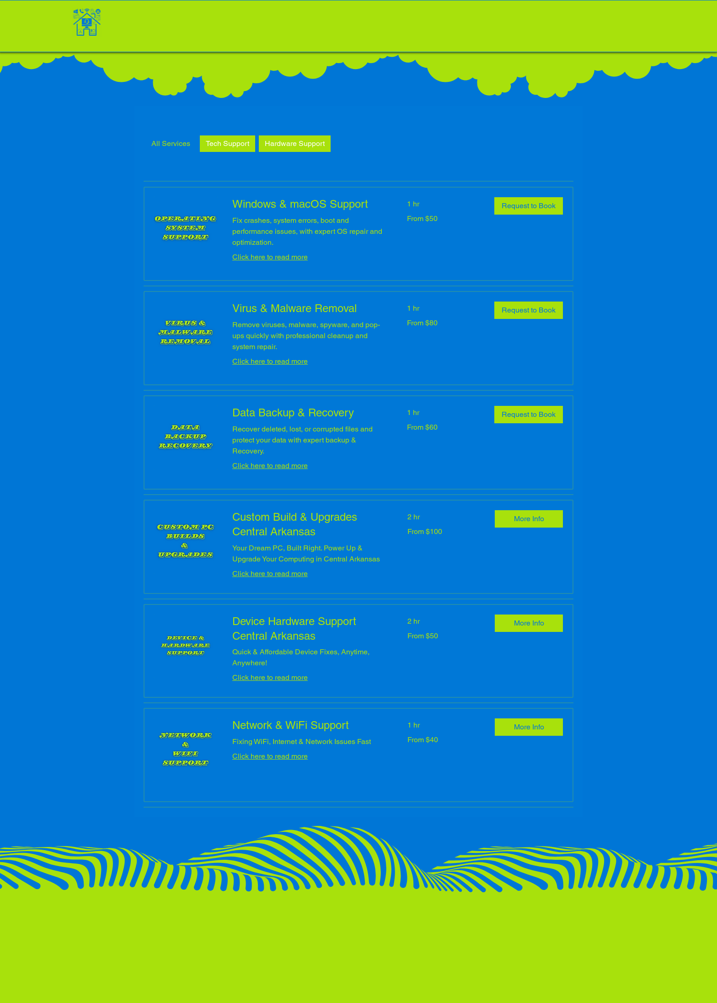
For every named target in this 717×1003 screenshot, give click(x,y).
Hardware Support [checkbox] (295, 143)
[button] (528, 206)
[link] (308, 204)
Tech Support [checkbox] (227, 143)
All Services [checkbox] (170, 143)
